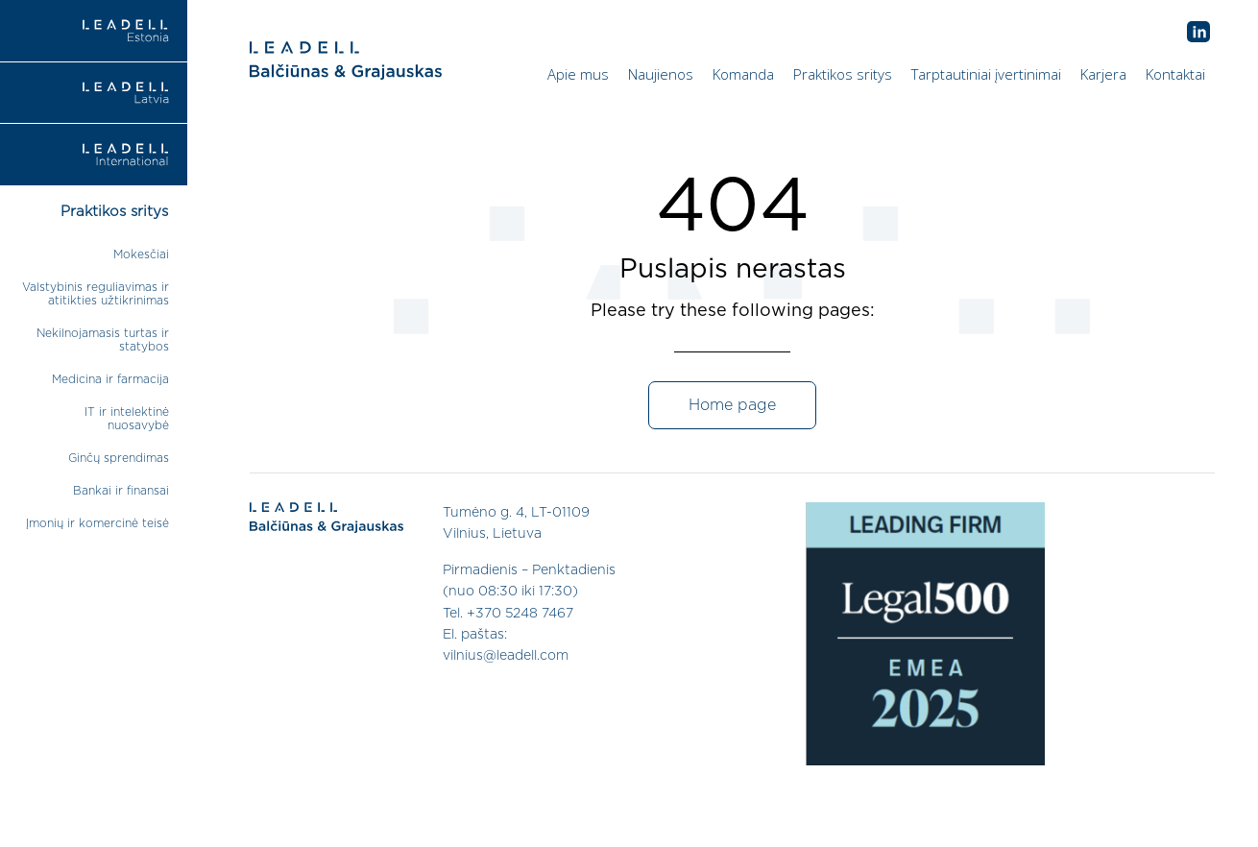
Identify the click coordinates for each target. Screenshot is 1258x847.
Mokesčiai (141, 254)
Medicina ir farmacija (110, 379)
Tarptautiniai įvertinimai (986, 74)
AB (1198, 32)
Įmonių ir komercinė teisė (97, 523)
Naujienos (660, 74)
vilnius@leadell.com (506, 656)
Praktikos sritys (842, 74)
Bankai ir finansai (121, 490)
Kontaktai (1175, 74)
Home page (732, 405)
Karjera (1103, 74)
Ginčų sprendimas (118, 458)
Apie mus (578, 74)
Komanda (743, 74)
